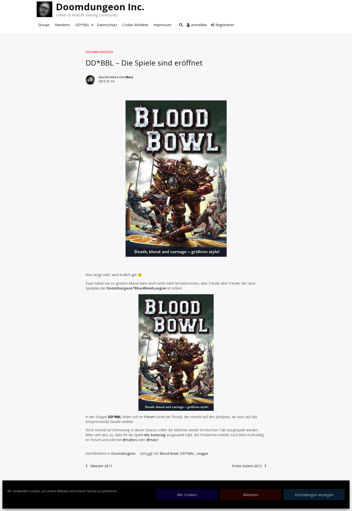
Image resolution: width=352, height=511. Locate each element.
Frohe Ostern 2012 (247, 466)
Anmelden (197, 24)
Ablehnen (250, 494)
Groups (44, 24)
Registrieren (222, 24)
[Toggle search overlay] (181, 24)
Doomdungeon (99, 52)
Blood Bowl (169, 453)
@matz (152, 439)
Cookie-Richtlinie (135, 24)
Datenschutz (107, 24)
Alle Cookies (187, 494)
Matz (129, 77)
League (202, 453)
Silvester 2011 (101, 466)
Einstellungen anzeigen (314, 494)
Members (62, 24)
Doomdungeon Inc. (100, 6)
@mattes (130, 439)
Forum (149, 416)
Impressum (162, 24)
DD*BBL (82, 24)
